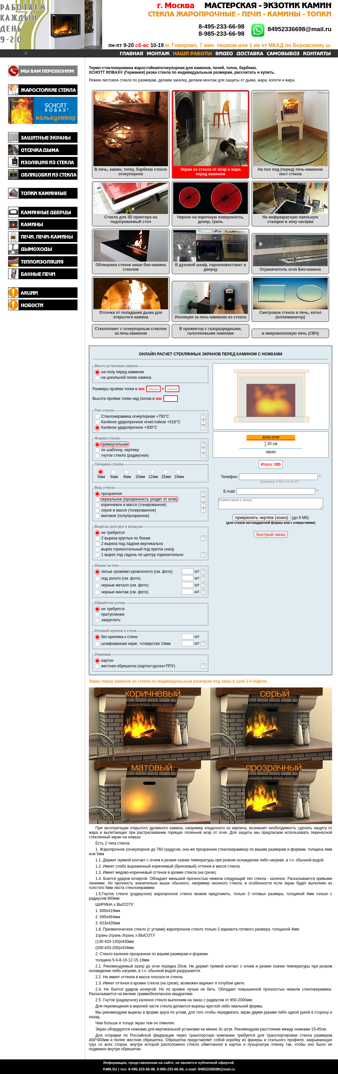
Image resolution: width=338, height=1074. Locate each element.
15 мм (166, 477)
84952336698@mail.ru (300, 29)
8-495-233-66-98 (222, 26)
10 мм (140, 477)
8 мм (127, 477)
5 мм (101, 477)
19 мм (179, 477)
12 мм (153, 477)
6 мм (114, 477)
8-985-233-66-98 (222, 33)
